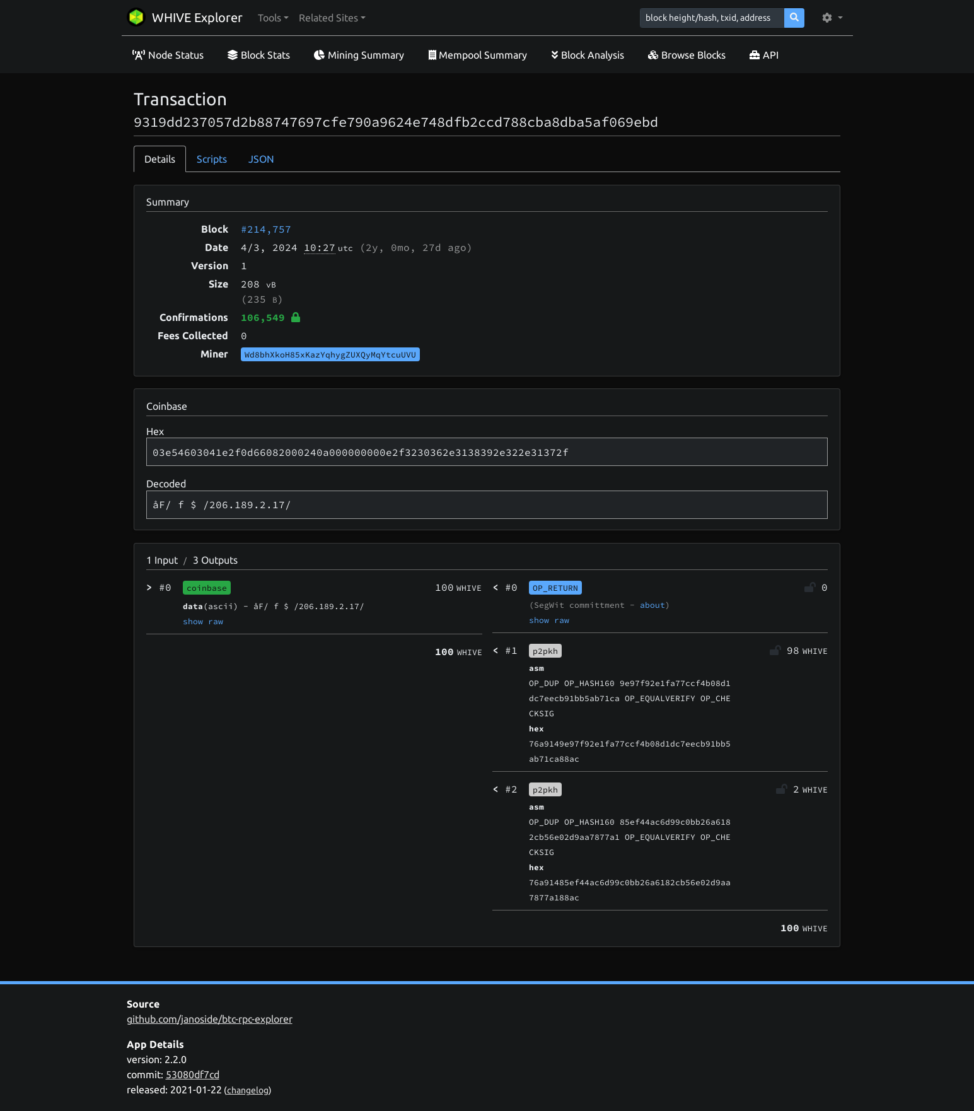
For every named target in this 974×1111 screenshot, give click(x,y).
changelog (248, 1090)
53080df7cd (192, 1074)
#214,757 (266, 229)
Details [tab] (159, 159)
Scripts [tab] (212, 159)
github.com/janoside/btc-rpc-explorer (210, 1019)
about (652, 605)
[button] (273, 17)
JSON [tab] (261, 159)
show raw (203, 621)
